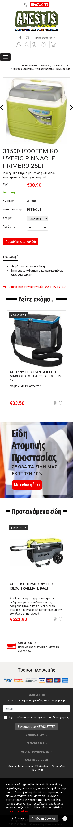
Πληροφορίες (44, 37)
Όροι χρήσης (61, 717)
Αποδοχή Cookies (44, 818)
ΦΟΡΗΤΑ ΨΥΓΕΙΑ (61, 65)
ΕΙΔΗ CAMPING (29, 65)
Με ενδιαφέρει (27, 484)
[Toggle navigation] (5, 57)
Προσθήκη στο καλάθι (20, 242)
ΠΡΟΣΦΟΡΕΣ (40, 5)
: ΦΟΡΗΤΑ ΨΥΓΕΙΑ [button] (34, 286)
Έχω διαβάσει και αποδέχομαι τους (39, 717)
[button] (35, 47)
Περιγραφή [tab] (10, 257)
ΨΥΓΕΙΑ (45, 65)
